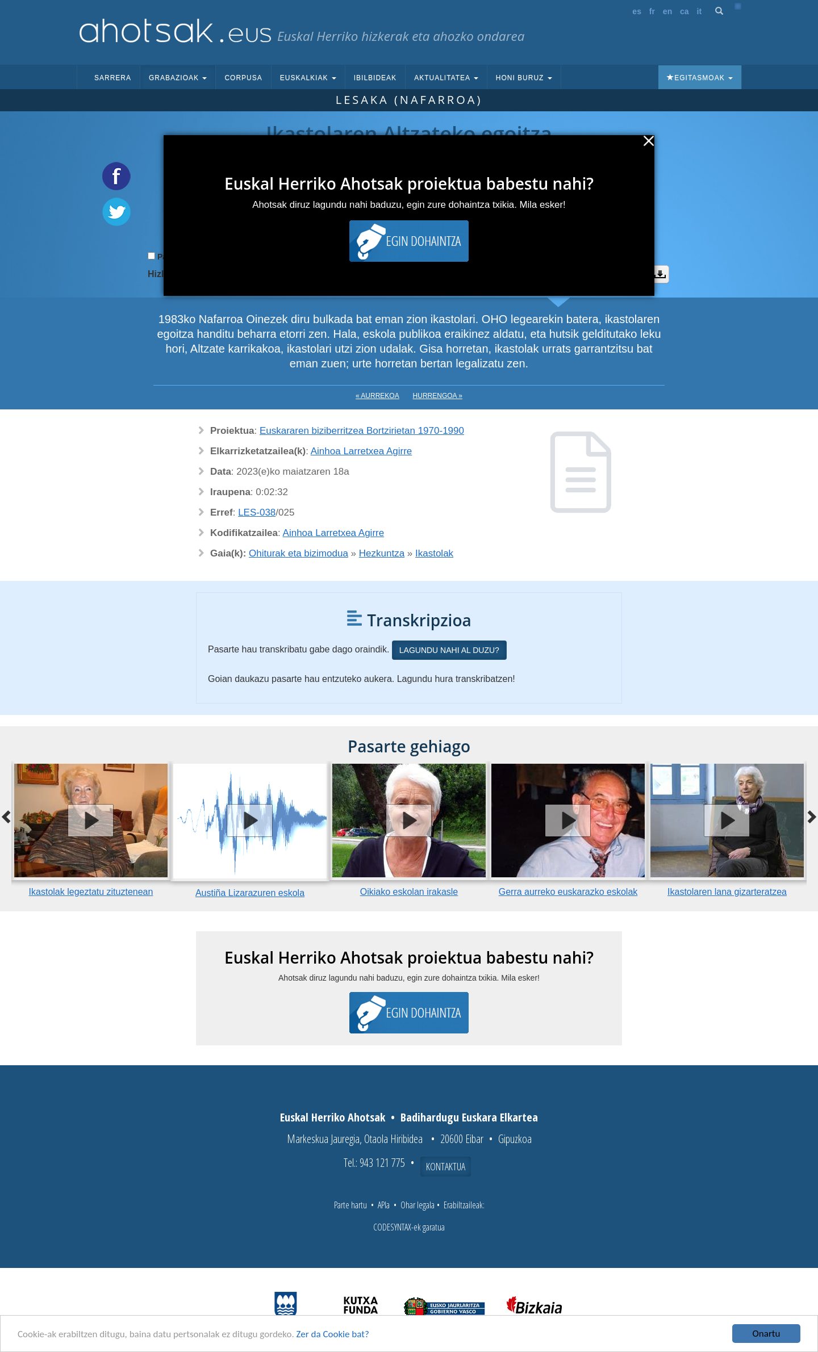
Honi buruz (524, 78)
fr (652, 11)
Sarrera (112, 78)
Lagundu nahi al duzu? (449, 650)
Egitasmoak (700, 78)
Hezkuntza (381, 553)
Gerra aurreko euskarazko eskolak (568, 892)
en (667, 11)
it (699, 11)
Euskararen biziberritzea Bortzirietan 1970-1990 (362, 430)
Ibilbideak (375, 78)
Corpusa (243, 78)
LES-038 (257, 512)
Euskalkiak (308, 78)
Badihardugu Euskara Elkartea (469, 1117)
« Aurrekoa (377, 396)
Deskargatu (660, 274)
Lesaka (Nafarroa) (409, 99)
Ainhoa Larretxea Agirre (361, 451)
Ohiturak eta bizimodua (298, 553)
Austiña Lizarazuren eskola (249, 893)
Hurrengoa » (437, 396)
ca (684, 11)
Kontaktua (445, 1166)
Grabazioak (178, 78)
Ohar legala (417, 1205)
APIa (384, 1205)
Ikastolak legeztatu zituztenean (91, 892)
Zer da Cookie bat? (333, 1334)
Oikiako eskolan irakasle (409, 892)
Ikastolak (434, 553)
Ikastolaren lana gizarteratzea (727, 892)
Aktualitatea (446, 78)
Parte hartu (350, 1205)
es (636, 11)
